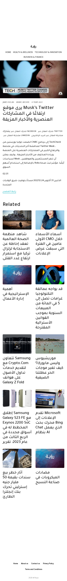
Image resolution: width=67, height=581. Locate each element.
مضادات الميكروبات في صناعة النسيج (48, 478)
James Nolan (8, 102)
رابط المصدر (9, 191)
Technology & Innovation (48, 53)
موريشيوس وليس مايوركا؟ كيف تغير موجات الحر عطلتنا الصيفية (49, 368)
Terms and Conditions (33, 570)
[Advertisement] (33, 20)
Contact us (35, 564)
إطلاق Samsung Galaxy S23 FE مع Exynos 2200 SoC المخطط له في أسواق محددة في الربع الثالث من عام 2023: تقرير (17, 427)
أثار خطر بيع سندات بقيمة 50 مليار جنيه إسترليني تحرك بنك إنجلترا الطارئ (17, 485)
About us (24, 564)
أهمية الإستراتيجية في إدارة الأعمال (16, 294)
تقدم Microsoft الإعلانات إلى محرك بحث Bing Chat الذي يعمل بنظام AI (49, 423)
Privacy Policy (48, 564)
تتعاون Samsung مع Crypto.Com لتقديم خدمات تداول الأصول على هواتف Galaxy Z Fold (17, 371)
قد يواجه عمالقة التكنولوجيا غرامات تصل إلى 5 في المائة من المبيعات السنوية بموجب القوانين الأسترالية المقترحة (49, 308)
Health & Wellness (23, 53)
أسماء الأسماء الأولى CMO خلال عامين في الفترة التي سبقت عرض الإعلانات (50, 244)
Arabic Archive (22, 102)
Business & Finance (33, 57)
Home (8, 53)
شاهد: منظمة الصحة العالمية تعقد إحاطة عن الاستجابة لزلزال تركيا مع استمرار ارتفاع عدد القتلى (16, 247)
